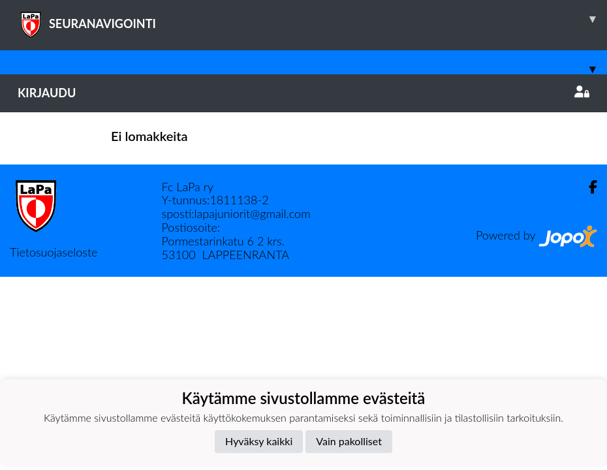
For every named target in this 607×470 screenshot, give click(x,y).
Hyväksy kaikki (258, 441)
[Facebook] (587, 187)
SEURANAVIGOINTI (312, 19)
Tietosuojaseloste (53, 252)
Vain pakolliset (349, 441)
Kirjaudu (303, 93)
